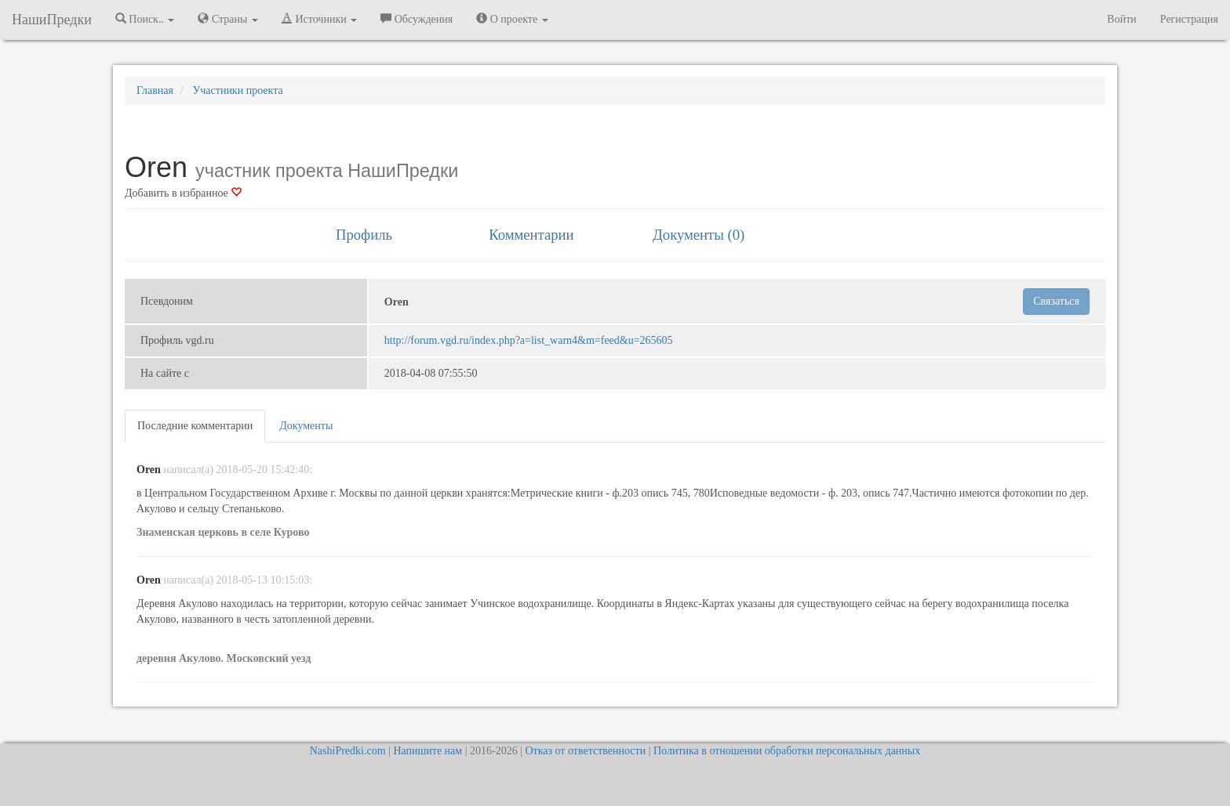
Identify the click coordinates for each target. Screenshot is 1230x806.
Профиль (364, 234)
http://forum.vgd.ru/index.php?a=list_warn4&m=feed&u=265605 (528, 340)
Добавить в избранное (183, 193)
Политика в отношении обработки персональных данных (786, 751)
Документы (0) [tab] (698, 234)
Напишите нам (427, 751)
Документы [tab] (306, 426)
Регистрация (1189, 19)
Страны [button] (228, 19)
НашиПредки (52, 19)
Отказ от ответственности (585, 751)
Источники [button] (319, 19)
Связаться (1056, 301)
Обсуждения (416, 19)
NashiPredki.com (348, 751)
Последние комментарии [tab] (195, 426)
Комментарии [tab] (531, 234)
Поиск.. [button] (145, 19)
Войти (1121, 19)
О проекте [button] (512, 19)
